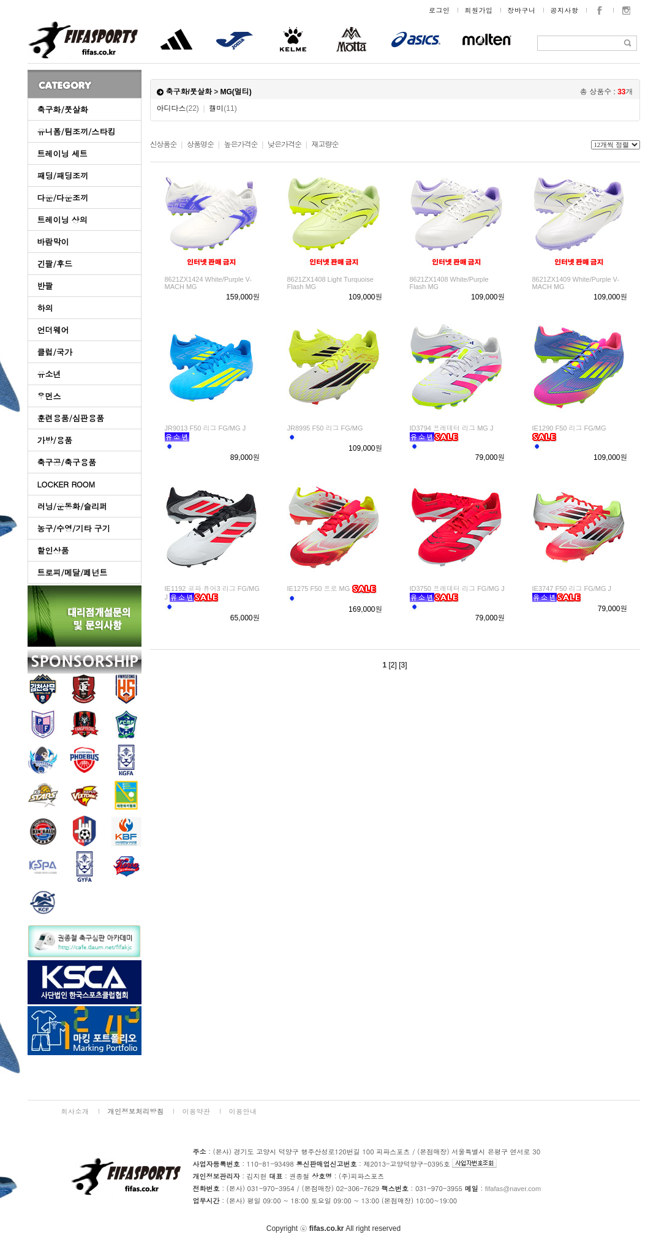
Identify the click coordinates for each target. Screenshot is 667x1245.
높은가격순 (240, 144)
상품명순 (200, 144)
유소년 (49, 374)
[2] (393, 665)
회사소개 (75, 1111)
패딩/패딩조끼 (62, 175)
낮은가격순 (284, 144)
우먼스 (49, 396)
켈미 (222, 108)
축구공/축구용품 (66, 462)
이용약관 (197, 1111)
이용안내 (243, 1111)
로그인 (439, 10)
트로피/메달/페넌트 (72, 572)
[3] (403, 665)
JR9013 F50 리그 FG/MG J (205, 428)
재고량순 (324, 144)
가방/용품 (54, 440)
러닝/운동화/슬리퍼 (72, 506)
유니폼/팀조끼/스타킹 (76, 131)
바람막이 (53, 241)
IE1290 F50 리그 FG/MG (569, 428)
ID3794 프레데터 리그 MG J (452, 428)
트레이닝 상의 (62, 219)
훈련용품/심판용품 (70, 418)
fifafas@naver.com (513, 1188)
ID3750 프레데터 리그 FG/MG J (457, 588)
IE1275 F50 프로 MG (318, 588)
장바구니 (522, 10)
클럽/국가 (54, 352)
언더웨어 (53, 330)
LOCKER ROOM (66, 484)
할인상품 (53, 550)
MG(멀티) (236, 92)
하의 (45, 308)
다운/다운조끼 (62, 197)
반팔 (45, 286)
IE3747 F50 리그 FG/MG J (572, 588)
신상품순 (163, 144)
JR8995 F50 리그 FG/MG (325, 428)
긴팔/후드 (54, 263)
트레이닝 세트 (62, 153)
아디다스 (178, 108)
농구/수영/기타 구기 (73, 528)
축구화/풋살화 (62, 109)
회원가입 (479, 10)
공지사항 (565, 10)
